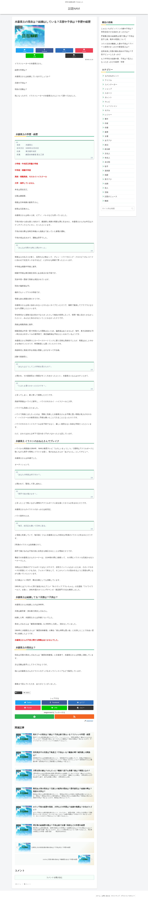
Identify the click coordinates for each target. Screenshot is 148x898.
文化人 (107, 153)
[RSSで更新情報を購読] (74, 711)
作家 (106, 123)
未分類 (107, 162)
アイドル (108, 80)
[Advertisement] (54, 109)
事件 (106, 119)
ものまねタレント (112, 76)
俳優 (106, 128)
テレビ (107, 102)
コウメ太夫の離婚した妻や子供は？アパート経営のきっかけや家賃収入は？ (117, 45)
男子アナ (108, 179)
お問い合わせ (104, 892)
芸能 (106, 192)
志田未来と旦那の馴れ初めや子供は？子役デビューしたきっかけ (117, 52)
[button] (87, 50)
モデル (107, 110)
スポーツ (108, 93)
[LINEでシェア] (74, 50)
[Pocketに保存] (61, 50)
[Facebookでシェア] (34, 50)
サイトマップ (114, 892)
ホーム (95, 892)
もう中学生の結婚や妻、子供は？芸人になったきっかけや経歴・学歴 (117, 60)
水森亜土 (27, 687)
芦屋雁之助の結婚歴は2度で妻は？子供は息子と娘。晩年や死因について (117, 37)
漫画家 (107, 171)
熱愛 (106, 175)
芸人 (106, 188)
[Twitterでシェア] (21, 50)
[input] (117, 208)
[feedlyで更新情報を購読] (34, 711)
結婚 (106, 184)
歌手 (106, 166)
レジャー (108, 115)
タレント (18, 687)
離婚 (106, 201)
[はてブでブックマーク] (47, 50)
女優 (106, 136)
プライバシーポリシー (127, 892)
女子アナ (108, 140)
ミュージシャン (111, 106)
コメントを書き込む (54, 873)
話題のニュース (111, 196)
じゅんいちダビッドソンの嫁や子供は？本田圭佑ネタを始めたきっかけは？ (117, 30)
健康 (106, 132)
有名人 (107, 158)
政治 (106, 145)
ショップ (108, 89)
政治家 (107, 149)
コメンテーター (111, 84)
